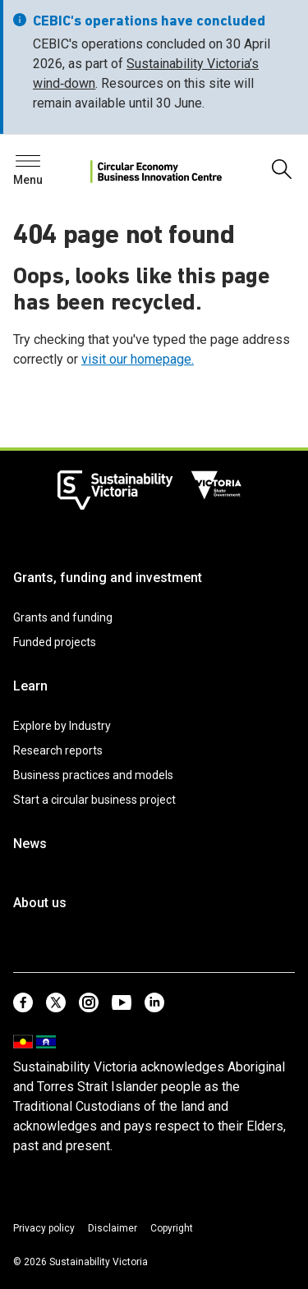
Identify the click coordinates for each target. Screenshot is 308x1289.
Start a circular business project (94, 799)
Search (41, 165)
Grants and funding (63, 617)
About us (40, 903)
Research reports (58, 750)
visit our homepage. (137, 359)
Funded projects (54, 642)
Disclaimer (112, 1228)
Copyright (171, 1228)
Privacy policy (44, 1228)
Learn (30, 686)
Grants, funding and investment (107, 577)
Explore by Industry (62, 725)
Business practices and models (93, 775)
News (30, 843)
